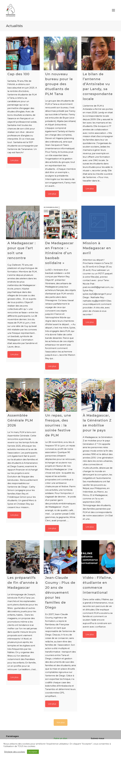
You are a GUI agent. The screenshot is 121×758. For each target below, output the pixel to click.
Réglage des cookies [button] (14, 752)
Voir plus (61, 722)
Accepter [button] (33, 752)
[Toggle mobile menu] (113, 10)
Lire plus (14, 160)
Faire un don (60, 738)
